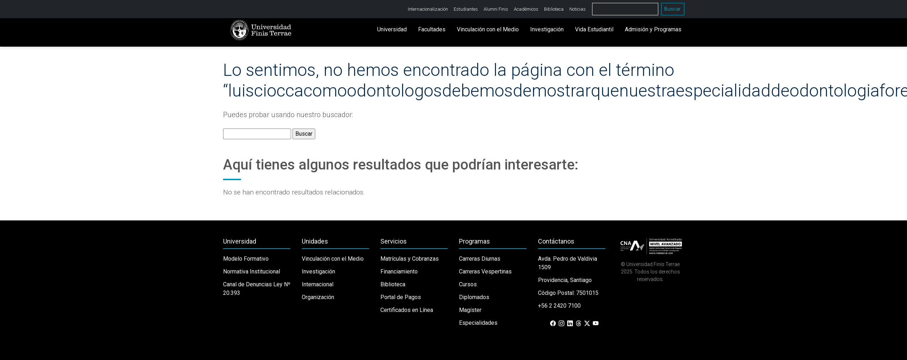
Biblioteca (554, 9)
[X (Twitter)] (587, 323)
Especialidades (478, 322)
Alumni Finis (496, 9)
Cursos (468, 284)
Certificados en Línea (406, 310)
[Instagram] (561, 323)
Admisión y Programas (653, 29)
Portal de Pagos (400, 297)
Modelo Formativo (246, 258)
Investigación (547, 29)
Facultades (431, 29)
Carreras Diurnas (479, 258)
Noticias (577, 9)
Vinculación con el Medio (488, 29)
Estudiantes (466, 9)
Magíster (470, 310)
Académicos (526, 9)
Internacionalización (428, 9)
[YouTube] (595, 323)
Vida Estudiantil (594, 29)
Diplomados (474, 297)
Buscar (672, 9)
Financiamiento (399, 271)
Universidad (392, 29)
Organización (318, 297)
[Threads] (578, 323)
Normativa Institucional (251, 271)
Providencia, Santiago (565, 280)
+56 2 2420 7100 (559, 305)
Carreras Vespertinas (485, 271)
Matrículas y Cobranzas (409, 258)
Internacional (317, 284)
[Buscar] (625, 9)
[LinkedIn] (570, 323)
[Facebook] (553, 323)
